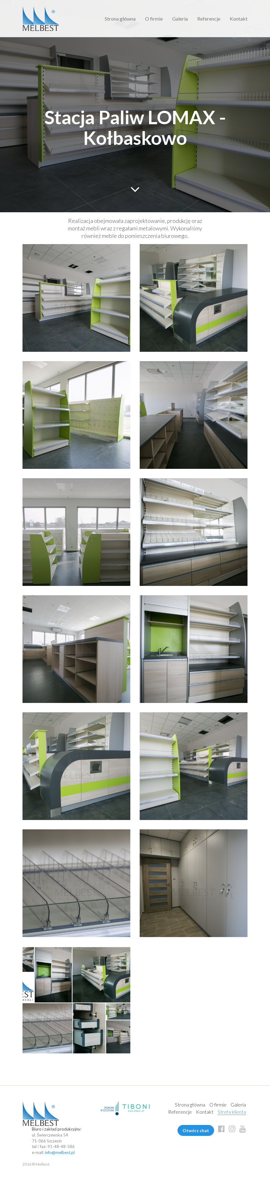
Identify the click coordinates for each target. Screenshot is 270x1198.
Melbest (40, 18)
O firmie (154, 19)
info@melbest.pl (60, 1152)
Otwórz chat (195, 1130)
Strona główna (120, 19)
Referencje (208, 19)
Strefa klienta (232, 1112)
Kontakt (239, 19)
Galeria (180, 19)
